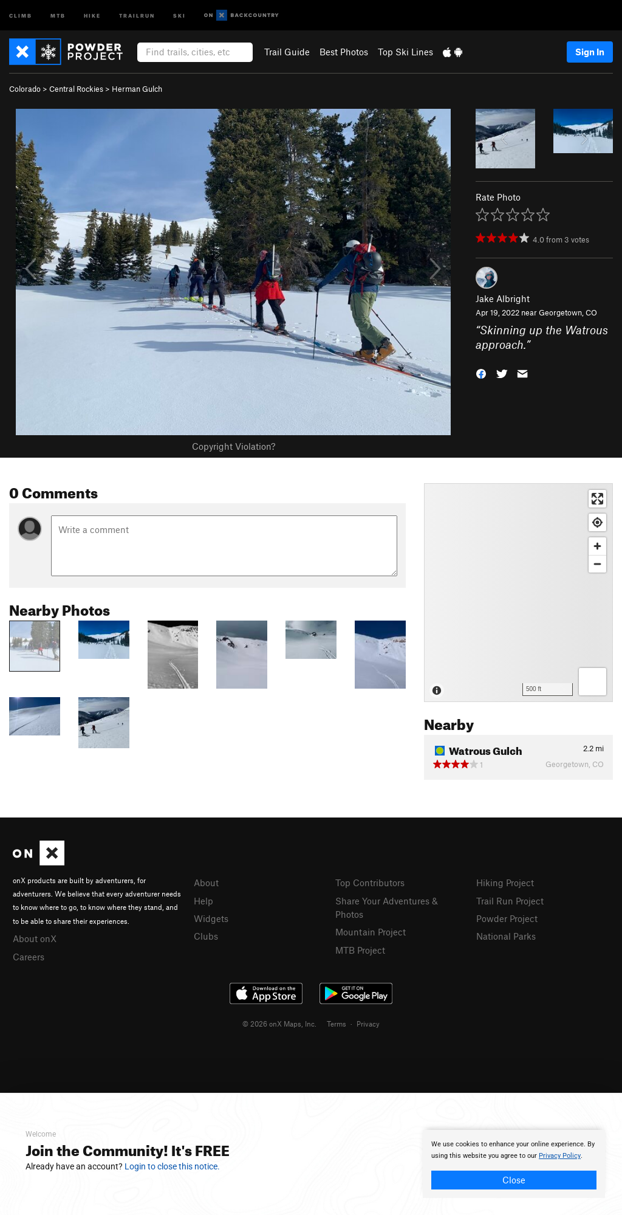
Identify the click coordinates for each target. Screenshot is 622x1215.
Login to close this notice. (172, 1166)
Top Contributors (370, 882)
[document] (513, 1163)
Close (513, 1179)
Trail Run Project (510, 900)
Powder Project (507, 918)
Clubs (206, 936)
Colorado (25, 89)
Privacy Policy (560, 1156)
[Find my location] (597, 522)
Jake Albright (503, 298)
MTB (58, 15)
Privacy (368, 1023)
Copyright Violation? (233, 446)
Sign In (589, 51)
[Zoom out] (597, 564)
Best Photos (344, 51)
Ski (179, 15)
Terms (336, 1023)
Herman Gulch (137, 89)
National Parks (506, 936)
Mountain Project (370, 931)
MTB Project (360, 950)
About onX (34, 938)
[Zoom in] (597, 546)
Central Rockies (76, 89)
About (206, 882)
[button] (481, 373)
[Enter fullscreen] (597, 499)
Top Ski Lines (405, 51)
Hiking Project (505, 882)
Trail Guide (287, 51)
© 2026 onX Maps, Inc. (279, 1023)
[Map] (518, 592)
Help (203, 900)
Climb (20, 15)
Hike (92, 15)
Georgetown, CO (568, 312)
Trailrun (137, 15)
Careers (28, 956)
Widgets (211, 918)
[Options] (592, 681)
